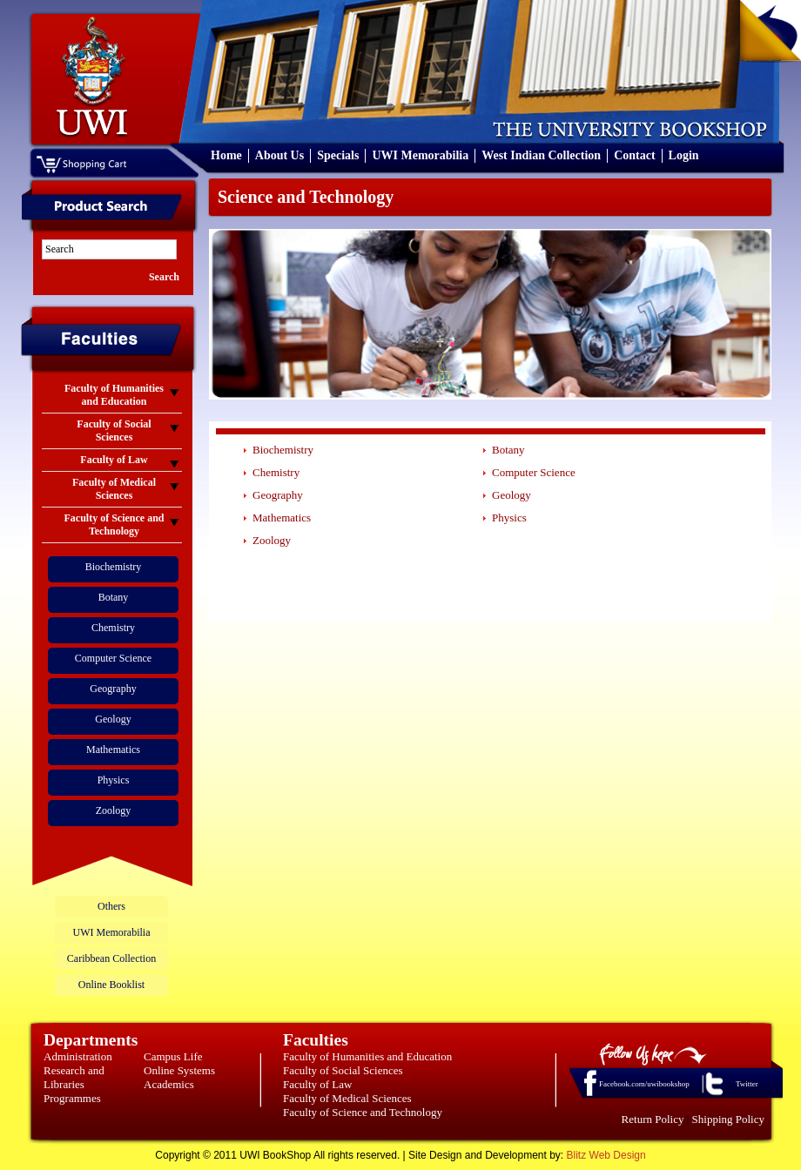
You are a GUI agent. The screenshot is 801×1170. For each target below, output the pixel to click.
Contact (634, 155)
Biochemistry (113, 567)
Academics (169, 1084)
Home (226, 155)
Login (684, 155)
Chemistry (113, 628)
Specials (338, 155)
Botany (113, 597)
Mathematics (113, 749)
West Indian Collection (541, 155)
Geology (113, 719)
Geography (113, 688)
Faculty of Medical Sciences (347, 1098)
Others (111, 906)
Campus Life (173, 1056)
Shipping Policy (728, 1119)
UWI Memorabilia (420, 155)
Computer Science (113, 658)
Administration (78, 1056)
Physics (114, 780)
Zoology (113, 810)
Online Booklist (111, 984)
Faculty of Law (317, 1084)
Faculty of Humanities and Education (367, 1056)
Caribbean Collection (111, 958)
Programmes (72, 1098)
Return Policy (653, 1119)
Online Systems (179, 1070)
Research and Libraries (74, 1077)
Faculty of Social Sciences (343, 1070)
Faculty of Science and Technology (362, 1112)
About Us (279, 155)
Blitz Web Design (606, 1155)
